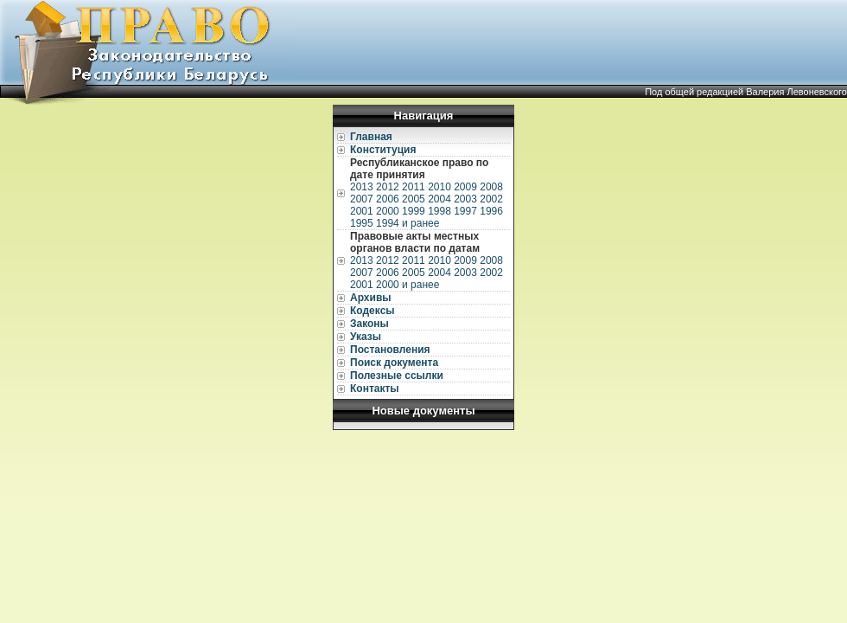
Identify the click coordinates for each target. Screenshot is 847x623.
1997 (465, 211)
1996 (491, 211)
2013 (361, 187)
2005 (413, 199)
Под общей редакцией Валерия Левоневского (746, 92)
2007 (361, 199)
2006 (387, 199)
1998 (439, 211)
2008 (491, 187)
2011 (413, 187)
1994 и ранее (407, 223)
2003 (465, 199)
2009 (465, 187)
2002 (491, 199)
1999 (413, 211)
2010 (439, 187)
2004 (439, 199)
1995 (361, 223)
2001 (361, 211)
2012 (387, 187)
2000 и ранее (407, 285)
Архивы (371, 298)
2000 (387, 211)
